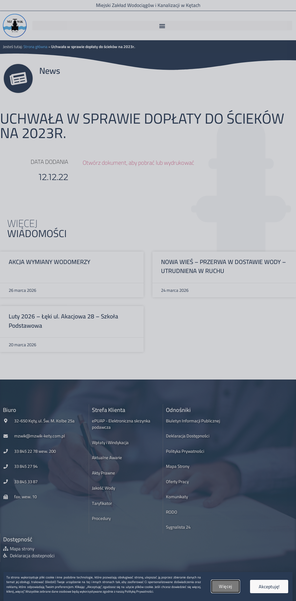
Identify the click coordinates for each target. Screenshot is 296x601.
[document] (148, 300)
